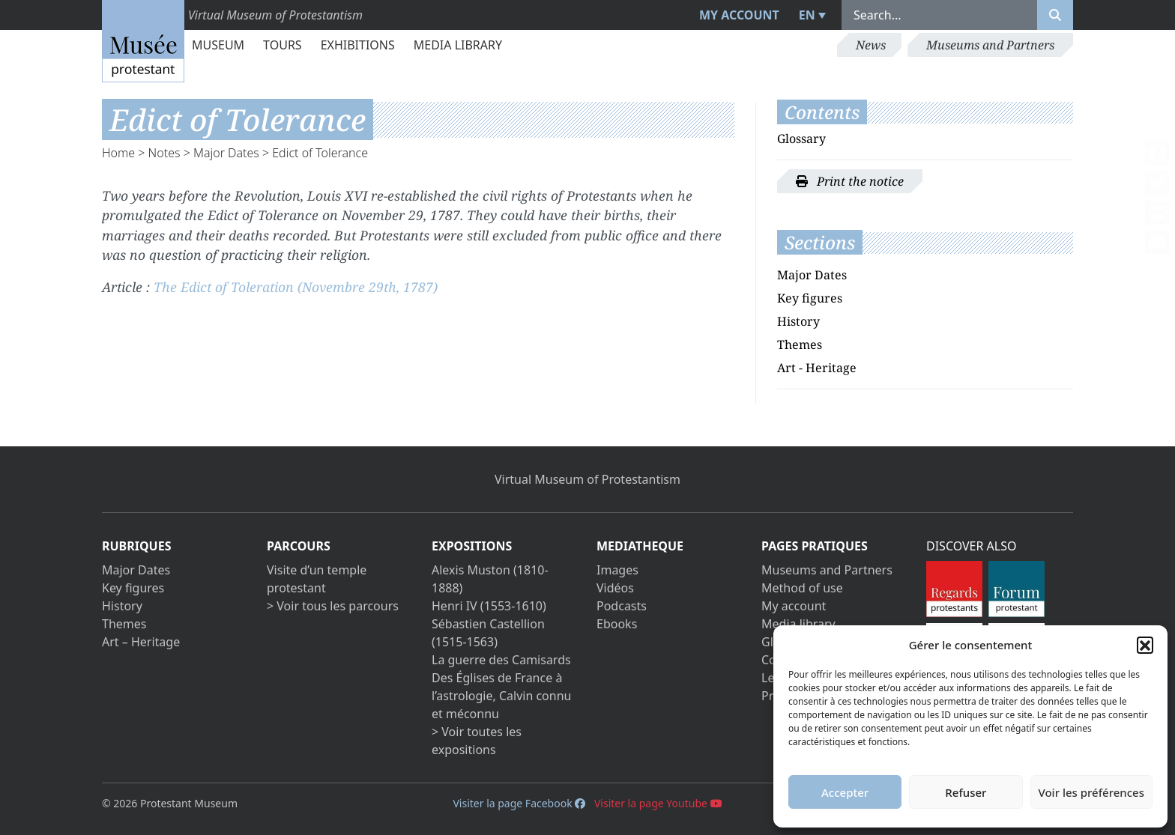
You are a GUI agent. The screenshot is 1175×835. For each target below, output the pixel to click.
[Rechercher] (1055, 15)
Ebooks (616, 624)
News (871, 45)
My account (739, 15)
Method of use (802, 588)
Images (617, 570)
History (798, 321)
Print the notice (850, 181)
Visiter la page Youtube (658, 803)
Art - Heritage (817, 367)
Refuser (965, 792)
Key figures (809, 298)
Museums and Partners (990, 45)
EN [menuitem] (807, 15)
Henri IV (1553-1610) (489, 606)
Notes (164, 153)
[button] (1145, 644)
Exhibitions (358, 45)
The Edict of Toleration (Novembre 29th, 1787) (296, 287)
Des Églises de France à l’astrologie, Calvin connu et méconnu (501, 695)
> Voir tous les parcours (333, 606)
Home (118, 153)
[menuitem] (810, 15)
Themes (799, 344)
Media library (458, 45)
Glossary (801, 138)
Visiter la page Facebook (519, 803)
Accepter (845, 792)
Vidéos (615, 588)
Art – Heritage (141, 642)
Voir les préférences (1091, 792)
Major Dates (226, 153)
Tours (282, 45)
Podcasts (621, 606)
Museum (218, 45)
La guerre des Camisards (501, 660)
